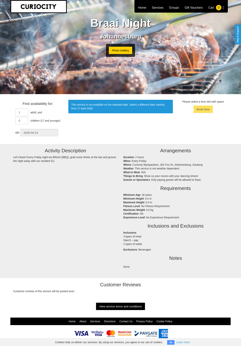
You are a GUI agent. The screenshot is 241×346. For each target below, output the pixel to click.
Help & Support (237, 34)
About (82, 321)
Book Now (203, 109)
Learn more (183, 342)
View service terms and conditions (120, 306)
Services (157, 7)
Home (142, 7)
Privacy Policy (144, 321)
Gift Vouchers (194, 7)
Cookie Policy (164, 321)
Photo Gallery (120, 50)
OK (170, 342)
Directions (110, 321)
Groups (174, 7)
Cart (216, 7)
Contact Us (125, 321)
